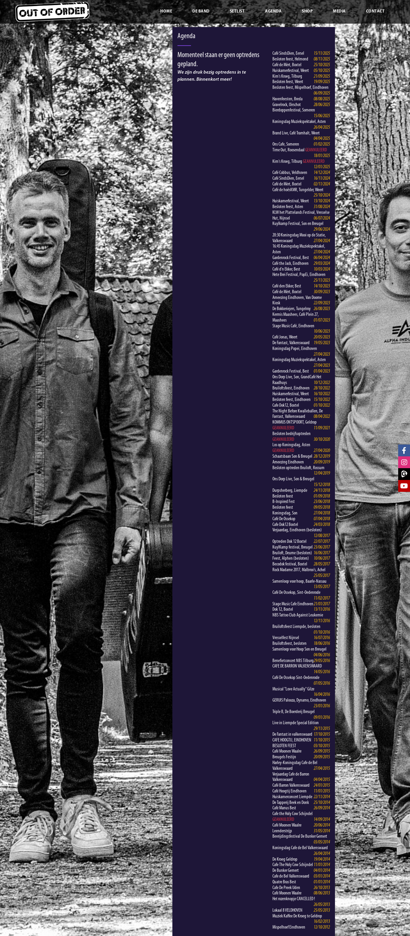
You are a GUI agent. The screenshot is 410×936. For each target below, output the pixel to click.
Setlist (237, 11)
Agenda (273, 11)
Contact (375, 11)
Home (166, 11)
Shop (307, 11)
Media (339, 11)
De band (201, 11)
